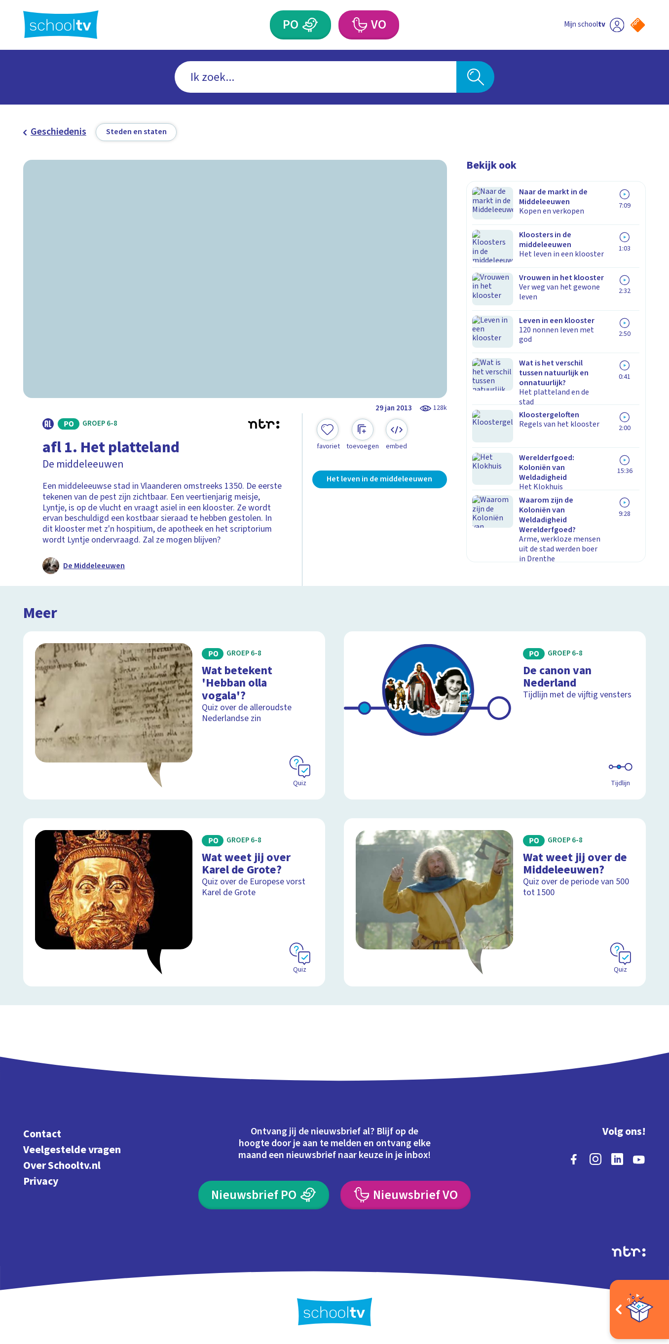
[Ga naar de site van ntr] (628, 1249)
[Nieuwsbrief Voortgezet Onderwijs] (405, 1193)
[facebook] (574, 1157)
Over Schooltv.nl (62, 1164)
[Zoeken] (475, 77)
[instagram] (595, 1157)
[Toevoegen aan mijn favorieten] (328, 435)
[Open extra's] (639, 1309)
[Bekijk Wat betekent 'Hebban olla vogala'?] (174, 714)
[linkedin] (617, 1157)
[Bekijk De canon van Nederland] (494, 714)
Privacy (40, 1180)
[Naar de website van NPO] (637, 25)
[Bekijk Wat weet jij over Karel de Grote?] (174, 900)
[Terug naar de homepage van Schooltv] (61, 24)
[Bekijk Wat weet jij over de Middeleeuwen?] (494, 900)
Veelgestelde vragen (72, 1148)
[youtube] (639, 1157)
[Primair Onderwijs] (310, 24)
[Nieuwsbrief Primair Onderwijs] (263, 1193)
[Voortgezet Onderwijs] (359, 24)
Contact (42, 1132)
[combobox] (316, 77)
